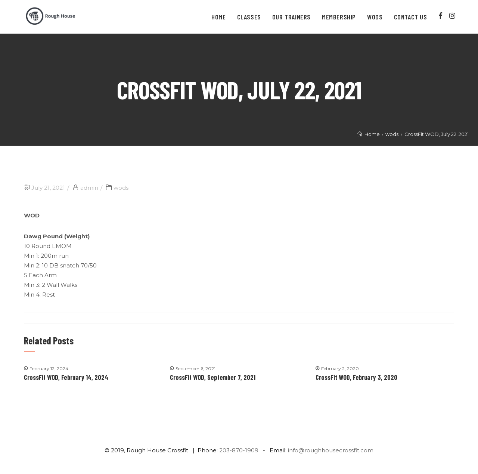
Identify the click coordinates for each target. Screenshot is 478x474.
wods (121, 187)
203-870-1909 (238, 450)
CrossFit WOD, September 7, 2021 (212, 377)
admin (89, 187)
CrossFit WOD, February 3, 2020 (356, 377)
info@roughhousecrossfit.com (330, 450)
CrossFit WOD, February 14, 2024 (66, 377)
